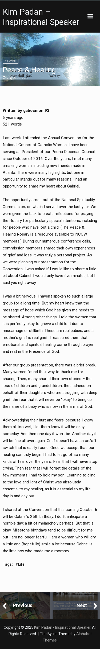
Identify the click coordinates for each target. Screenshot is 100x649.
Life (21, 564)
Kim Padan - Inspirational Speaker (62, 627)
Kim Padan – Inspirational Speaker (41, 17)
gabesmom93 (36, 110)
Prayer (10, 61)
